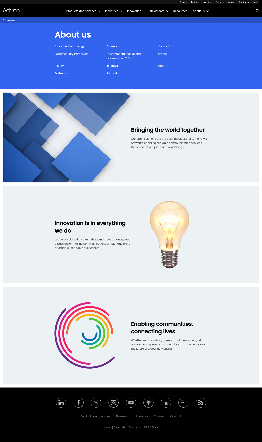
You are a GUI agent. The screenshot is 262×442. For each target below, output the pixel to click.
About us (199, 11)
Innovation (134, 11)
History (59, 66)
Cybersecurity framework (71, 54)
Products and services (81, 11)
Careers (183, 2)
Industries (111, 11)
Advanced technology (69, 46)
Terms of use (135, 427)
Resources (180, 11)
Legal (161, 66)
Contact (175, 416)
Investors (207, 2)
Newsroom (157, 11)
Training (195, 2)
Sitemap (107, 427)
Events (162, 54)
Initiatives (112, 66)
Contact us (244, 2)
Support (231, 2)
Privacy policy (120, 427)
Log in (256, 2)
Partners (219, 2)
